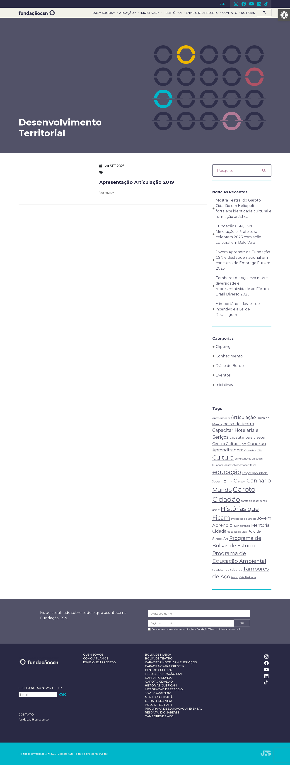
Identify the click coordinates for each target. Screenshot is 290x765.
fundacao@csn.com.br (34, 719)
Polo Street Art (158, 704)
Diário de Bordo (230, 366)
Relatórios (173, 13)
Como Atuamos (95, 658)
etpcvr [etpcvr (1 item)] (242, 481)
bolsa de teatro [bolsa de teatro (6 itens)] (238, 423)
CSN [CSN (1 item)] (259, 450)
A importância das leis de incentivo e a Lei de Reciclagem (238, 309)
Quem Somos (102, 13)
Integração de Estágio (164, 689)
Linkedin (259, 4)
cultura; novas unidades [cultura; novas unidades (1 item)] (249, 458)
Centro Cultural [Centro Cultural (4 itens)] (226, 444)
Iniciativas (148, 13)
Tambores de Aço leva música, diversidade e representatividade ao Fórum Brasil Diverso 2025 (243, 286)
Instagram (236, 4)
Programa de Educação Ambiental (173, 708)
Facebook (243, 4)
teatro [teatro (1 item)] (234, 577)
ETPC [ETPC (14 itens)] (230, 481)
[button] (284, 15)
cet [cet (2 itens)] (244, 444)
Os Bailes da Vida (158, 701)
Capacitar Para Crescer (164, 666)
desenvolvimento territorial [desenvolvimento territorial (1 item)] (240, 465)
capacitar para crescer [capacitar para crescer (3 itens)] (248, 437)
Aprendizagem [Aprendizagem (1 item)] (221, 418)
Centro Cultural (159, 670)
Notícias (248, 13)
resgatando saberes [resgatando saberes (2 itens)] (227, 569)
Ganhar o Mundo (159, 677)
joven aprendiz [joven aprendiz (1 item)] (241, 525)
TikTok (266, 4)
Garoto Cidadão (159, 681)
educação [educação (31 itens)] (226, 472)
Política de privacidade (31, 753)
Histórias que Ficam (161, 685)
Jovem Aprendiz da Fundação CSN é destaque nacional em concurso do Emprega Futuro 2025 (243, 260)
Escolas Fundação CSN (163, 674)
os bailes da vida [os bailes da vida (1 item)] (237, 531)
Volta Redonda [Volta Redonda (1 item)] (247, 577)
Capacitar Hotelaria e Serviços (171, 662)
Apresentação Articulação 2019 (136, 182)
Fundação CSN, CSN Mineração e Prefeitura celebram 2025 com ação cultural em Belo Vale (238, 234)
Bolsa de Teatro (159, 658)
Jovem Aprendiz (158, 693)
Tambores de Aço (159, 716)
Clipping (223, 346)
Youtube (251, 4)
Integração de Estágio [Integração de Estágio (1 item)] (243, 518)
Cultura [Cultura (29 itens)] (223, 457)
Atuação (126, 13)
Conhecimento (229, 356)
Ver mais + (106, 192)
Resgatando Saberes (162, 712)
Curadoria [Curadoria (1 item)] (218, 465)
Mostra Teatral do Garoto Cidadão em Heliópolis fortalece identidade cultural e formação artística (243, 208)
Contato (229, 13)
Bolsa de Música (158, 654)
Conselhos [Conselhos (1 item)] (250, 450)
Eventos (223, 375)
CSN (222, 3)
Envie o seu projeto (202, 13)
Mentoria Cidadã (159, 697)
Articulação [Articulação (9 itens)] (243, 417)
